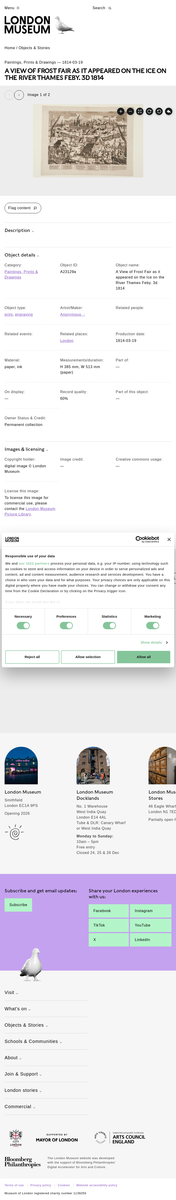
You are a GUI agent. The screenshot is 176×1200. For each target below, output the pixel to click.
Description (20, 231)
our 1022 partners (34, 563)
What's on (18, 1009)
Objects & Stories (34, 48)
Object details (22, 255)
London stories (24, 1091)
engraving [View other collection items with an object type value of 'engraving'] (24, 314)
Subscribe (18, 905)
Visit (12, 993)
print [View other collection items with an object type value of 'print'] (9, 314)
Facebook (102, 911)
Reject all (32, 657)
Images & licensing (27, 450)
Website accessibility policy (96, 1185)
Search (102, 8)
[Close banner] (169, 539)
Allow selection (88, 657)
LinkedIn (142, 940)
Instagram (144, 911)
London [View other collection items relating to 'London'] (67, 341)
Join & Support (24, 1074)
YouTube (142, 925)
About (14, 1058)
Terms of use (15, 1185)
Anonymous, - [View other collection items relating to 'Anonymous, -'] (72, 314)
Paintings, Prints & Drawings (21, 274)
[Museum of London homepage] (39, 27)
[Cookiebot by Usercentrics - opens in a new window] (139, 539)
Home (10, 48)
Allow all (144, 657)
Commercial (20, 1107)
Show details (151, 642)
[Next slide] (19, 95)
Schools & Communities (34, 1042)
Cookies (64, 1185)
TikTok (99, 925)
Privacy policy (41, 1185)
